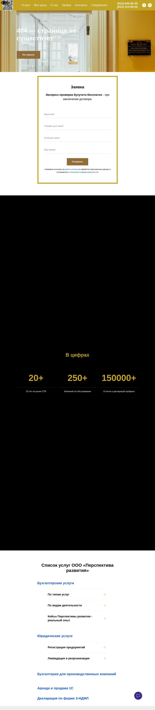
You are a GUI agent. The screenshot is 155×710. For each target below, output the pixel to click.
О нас (54, 5)
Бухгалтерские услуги (55, 583)
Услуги (25, 5)
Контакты (81, 5)
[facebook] (144, 5)
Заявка (66, 5)
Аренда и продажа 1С (55, 688)
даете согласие (71, 169)
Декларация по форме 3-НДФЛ (63, 698)
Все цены (40, 5)
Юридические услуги (55, 636)
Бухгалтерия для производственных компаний (76, 674)
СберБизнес (99, 5)
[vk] (150, 5)
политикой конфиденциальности (84, 172)
